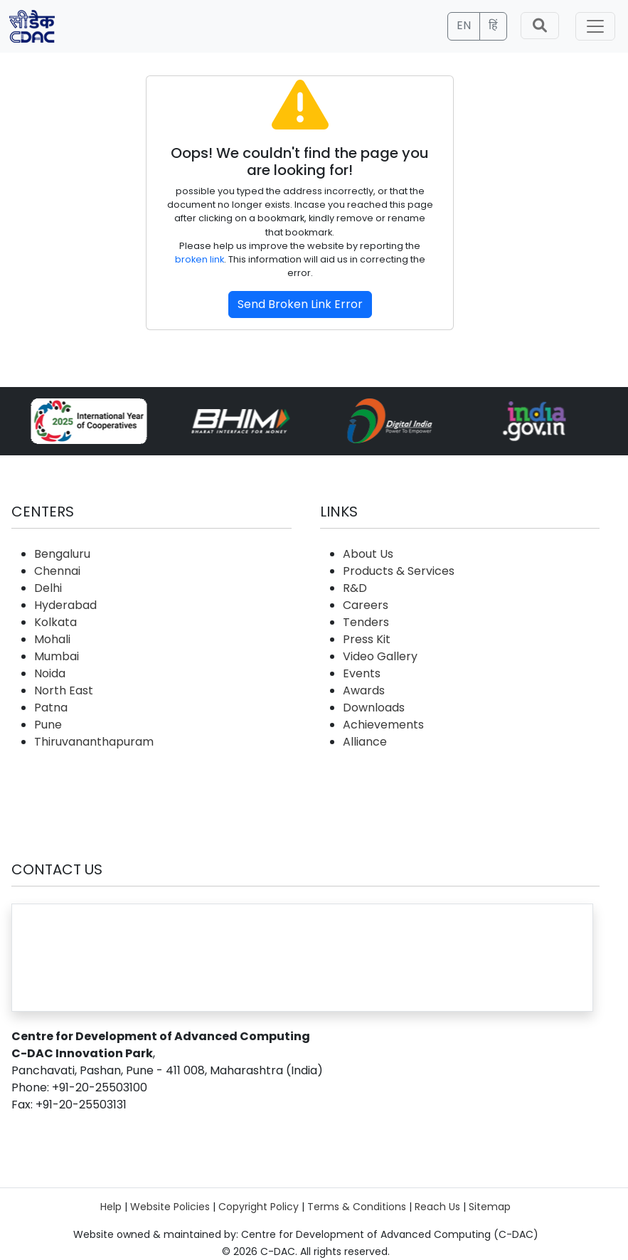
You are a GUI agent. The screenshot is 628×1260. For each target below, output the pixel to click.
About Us (368, 554)
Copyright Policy (258, 1207)
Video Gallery (380, 656)
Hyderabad (65, 605)
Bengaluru (62, 554)
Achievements (383, 724)
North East (63, 690)
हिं (493, 25)
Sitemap (490, 1207)
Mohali (52, 639)
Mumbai (56, 656)
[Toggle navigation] (595, 26)
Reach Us (437, 1207)
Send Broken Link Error (300, 304)
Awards (364, 690)
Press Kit (366, 639)
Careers (365, 605)
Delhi (48, 588)
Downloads (374, 707)
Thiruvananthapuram (94, 742)
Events (361, 673)
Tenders (366, 622)
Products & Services (398, 571)
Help (111, 1207)
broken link (199, 259)
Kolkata (55, 622)
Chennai (57, 571)
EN (464, 25)
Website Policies (170, 1207)
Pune (48, 724)
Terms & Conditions (356, 1207)
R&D (355, 588)
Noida (49, 673)
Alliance (365, 742)
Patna (51, 707)
